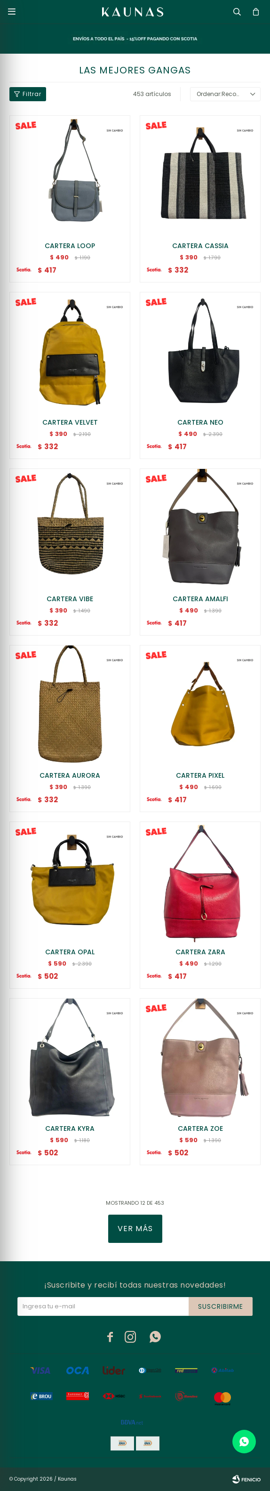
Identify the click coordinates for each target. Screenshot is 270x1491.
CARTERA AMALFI (200, 599)
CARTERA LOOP (70, 245)
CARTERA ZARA (200, 952)
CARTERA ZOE (200, 1128)
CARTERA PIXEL (200, 775)
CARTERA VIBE (70, 599)
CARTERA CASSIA (200, 245)
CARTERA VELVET (70, 422)
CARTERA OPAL (70, 952)
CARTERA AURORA (70, 775)
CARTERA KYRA (70, 1128)
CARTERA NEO (200, 422)
